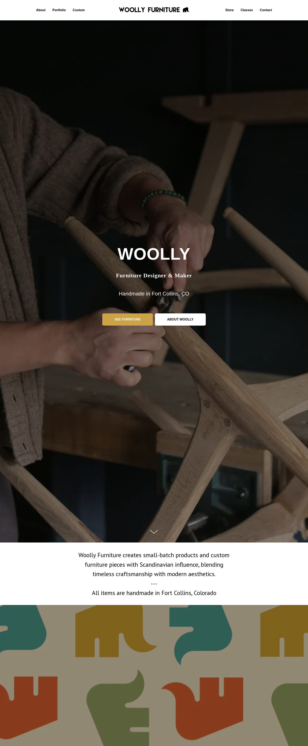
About (41, 10)
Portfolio (59, 10)
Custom (79, 10)
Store (229, 10)
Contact (266, 10)
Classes (247, 10)
